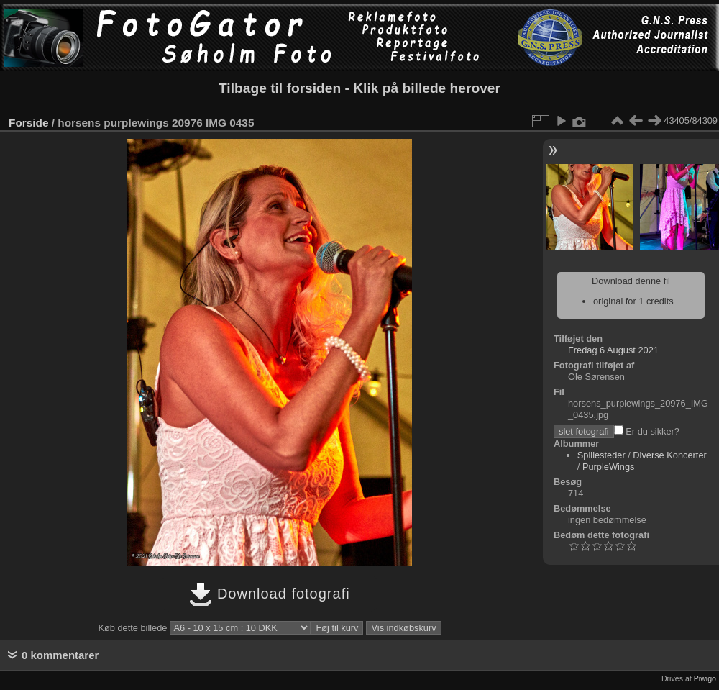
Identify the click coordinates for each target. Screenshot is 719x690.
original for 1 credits (633, 301)
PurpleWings (608, 466)
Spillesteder (601, 455)
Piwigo (705, 678)
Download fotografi (269, 594)
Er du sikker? (646, 431)
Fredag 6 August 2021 (613, 350)
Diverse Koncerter (669, 455)
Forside (28, 123)
